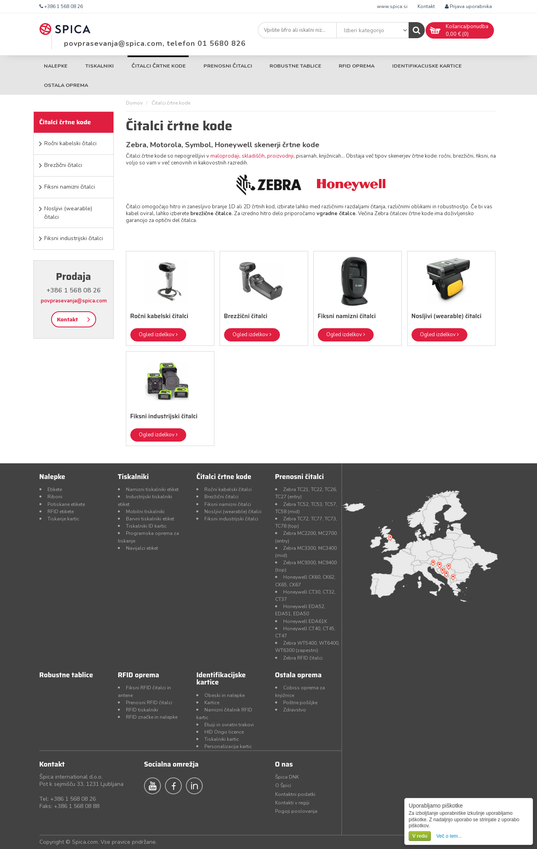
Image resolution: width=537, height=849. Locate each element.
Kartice (211, 702)
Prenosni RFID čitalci (149, 702)
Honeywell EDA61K (305, 621)
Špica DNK (287, 777)
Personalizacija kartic (228, 746)
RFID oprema (356, 65)
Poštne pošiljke (300, 702)
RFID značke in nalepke (151, 717)
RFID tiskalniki (142, 710)
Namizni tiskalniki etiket (152, 489)
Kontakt (426, 6)
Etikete (54, 489)
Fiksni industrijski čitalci (73, 238)
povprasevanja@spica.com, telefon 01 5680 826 (155, 43)
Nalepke (56, 65)
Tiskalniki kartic (221, 739)
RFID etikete (60, 511)
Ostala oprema (66, 85)
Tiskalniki (99, 65)
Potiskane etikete (66, 504)
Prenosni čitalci (228, 65)
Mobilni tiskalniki (145, 511)
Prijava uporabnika (468, 6)
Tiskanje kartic (63, 519)
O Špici (283, 785)
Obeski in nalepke (224, 695)
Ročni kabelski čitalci (70, 143)
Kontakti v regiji (292, 803)
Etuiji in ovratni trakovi (229, 725)
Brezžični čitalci (63, 165)
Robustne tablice (295, 65)
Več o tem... (449, 836)
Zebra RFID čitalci (303, 658)
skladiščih (253, 156)
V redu (419, 836)
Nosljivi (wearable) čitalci (68, 213)
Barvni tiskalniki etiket (150, 519)
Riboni (54, 496)
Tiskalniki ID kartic (146, 526)
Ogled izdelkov (158, 334)
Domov (134, 103)
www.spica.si (392, 6)
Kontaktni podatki (295, 794)
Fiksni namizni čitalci (69, 187)
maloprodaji (224, 156)
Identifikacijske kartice (427, 65)
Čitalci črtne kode (159, 65)
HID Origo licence (224, 732)
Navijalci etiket (142, 548)
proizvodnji (280, 156)
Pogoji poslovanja (296, 811)
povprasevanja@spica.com (74, 300)
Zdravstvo (294, 710)
